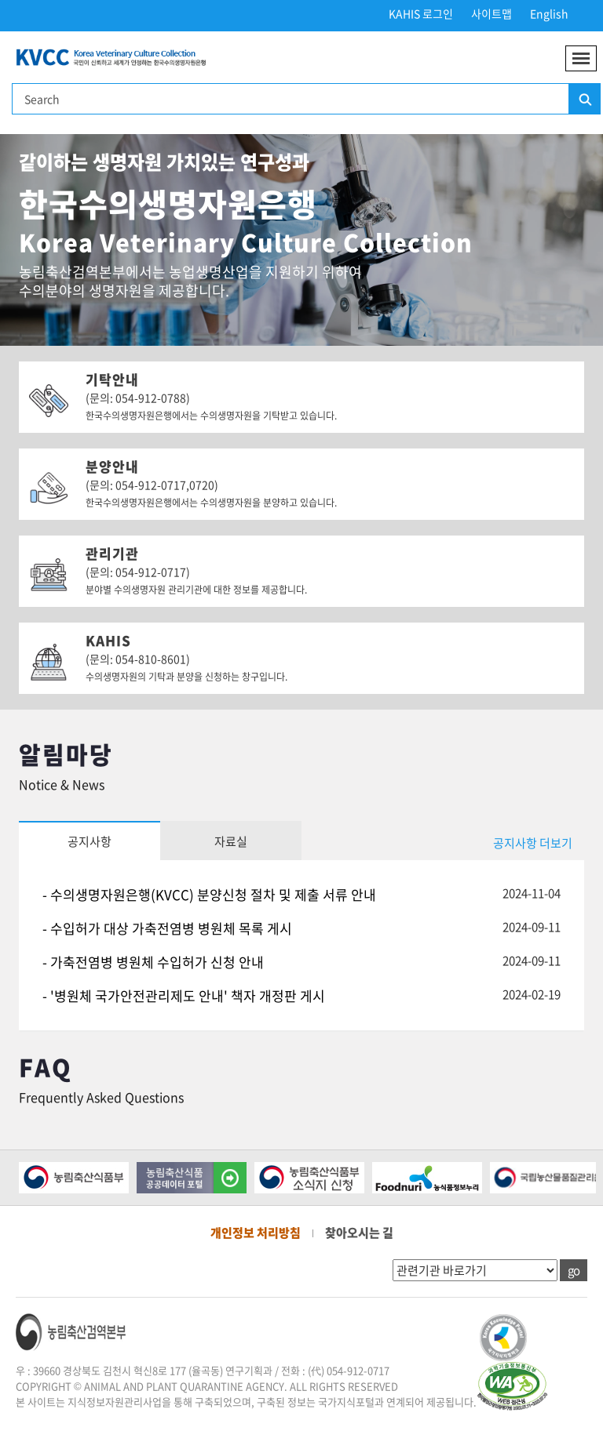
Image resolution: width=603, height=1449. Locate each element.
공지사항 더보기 (532, 843)
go (573, 1270)
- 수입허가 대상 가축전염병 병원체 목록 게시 (167, 928)
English (549, 13)
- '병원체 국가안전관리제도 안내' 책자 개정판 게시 (183, 995)
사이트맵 (491, 13)
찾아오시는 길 (359, 1232)
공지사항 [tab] (89, 841)
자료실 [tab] (230, 841)
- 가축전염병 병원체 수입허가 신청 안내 (153, 961)
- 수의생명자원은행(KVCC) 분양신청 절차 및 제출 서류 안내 (209, 894)
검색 (584, 99)
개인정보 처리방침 (255, 1232)
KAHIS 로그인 (421, 13)
